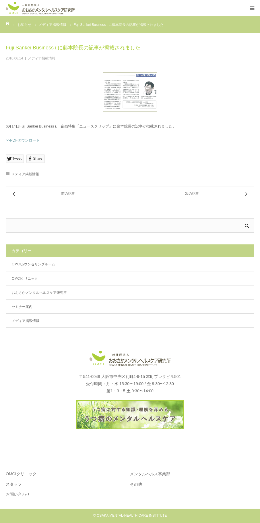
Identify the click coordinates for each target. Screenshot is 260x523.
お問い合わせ (18, 494)
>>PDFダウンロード (23, 140)
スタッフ (14, 484)
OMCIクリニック (25, 279)
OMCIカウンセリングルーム (33, 264)
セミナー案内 (22, 307)
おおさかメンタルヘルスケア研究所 (39, 293)
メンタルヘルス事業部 (150, 474)
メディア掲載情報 (41, 58)
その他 (136, 484)
